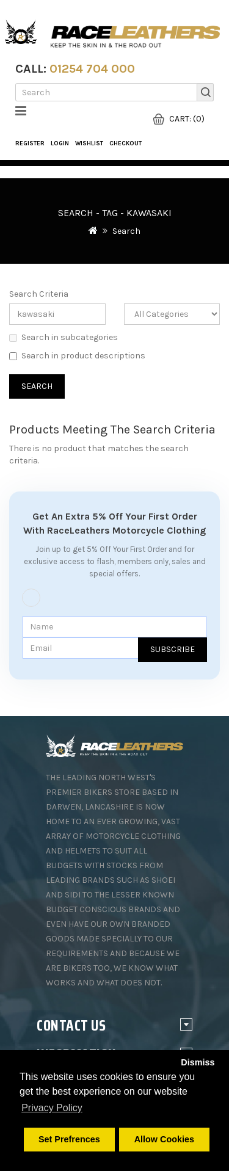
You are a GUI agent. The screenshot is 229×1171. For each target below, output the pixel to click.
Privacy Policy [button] (51, 1108)
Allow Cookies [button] (164, 1139)
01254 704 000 (92, 69)
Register (30, 143)
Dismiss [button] (197, 1062)
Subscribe (172, 649)
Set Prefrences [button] (69, 1139)
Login (60, 143)
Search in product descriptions (77, 355)
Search (126, 231)
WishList (89, 143)
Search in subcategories (63, 337)
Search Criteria (38, 294)
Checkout (125, 143)
